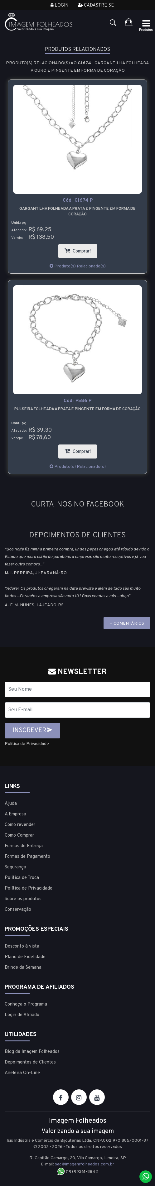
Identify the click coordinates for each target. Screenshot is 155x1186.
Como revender (20, 825)
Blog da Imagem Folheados (32, 1052)
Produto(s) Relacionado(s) (78, 266)
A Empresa (15, 814)
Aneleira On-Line (22, 1073)
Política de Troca (22, 878)
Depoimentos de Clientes (30, 1062)
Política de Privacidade (27, 744)
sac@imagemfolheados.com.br (84, 1164)
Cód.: (78, 201)
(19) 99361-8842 (77, 1171)
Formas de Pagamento (27, 857)
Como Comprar (19, 835)
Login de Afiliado (22, 1015)
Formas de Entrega (24, 846)
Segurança (15, 867)
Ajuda (11, 804)
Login (59, 5)
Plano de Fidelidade (25, 957)
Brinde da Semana (23, 968)
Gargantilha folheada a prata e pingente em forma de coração (77, 211)
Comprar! (81, 249)
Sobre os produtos (23, 899)
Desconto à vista (22, 946)
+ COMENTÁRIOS (127, 623)
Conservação (18, 910)
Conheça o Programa (26, 1004)
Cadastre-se (96, 5)
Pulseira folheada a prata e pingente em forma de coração (77, 409)
